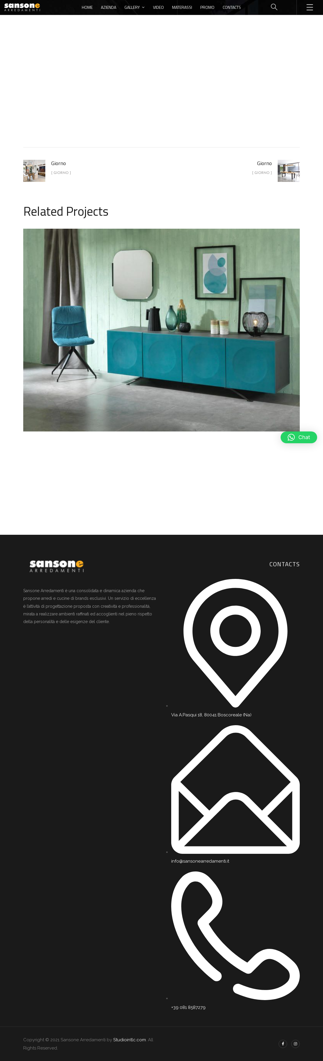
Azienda (108, 7)
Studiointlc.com (129, 1039)
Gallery (132, 7)
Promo (207, 7)
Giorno (175, 98)
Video (158, 7)
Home (87, 7)
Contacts (232, 7)
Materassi (182, 7)
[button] (299, 437)
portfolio (147, 98)
